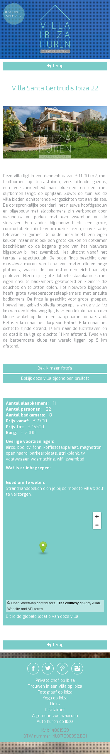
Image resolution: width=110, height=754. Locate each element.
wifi (60, 459)
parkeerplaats (43, 453)
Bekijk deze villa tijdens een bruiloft (55, 378)
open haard (17, 453)
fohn (37, 447)
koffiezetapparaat (60, 447)
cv (28, 447)
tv (83, 453)
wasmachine (43, 459)
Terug (57, 66)
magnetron (90, 447)
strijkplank (69, 453)
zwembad (75, 459)
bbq (20, 447)
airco (10, 447)
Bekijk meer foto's (55, 368)
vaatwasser (17, 459)
